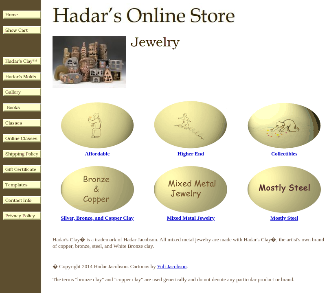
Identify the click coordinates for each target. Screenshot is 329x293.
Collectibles (284, 154)
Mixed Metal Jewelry (191, 218)
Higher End (191, 154)
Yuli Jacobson (172, 266)
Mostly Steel (284, 218)
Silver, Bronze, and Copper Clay (97, 218)
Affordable (97, 154)
